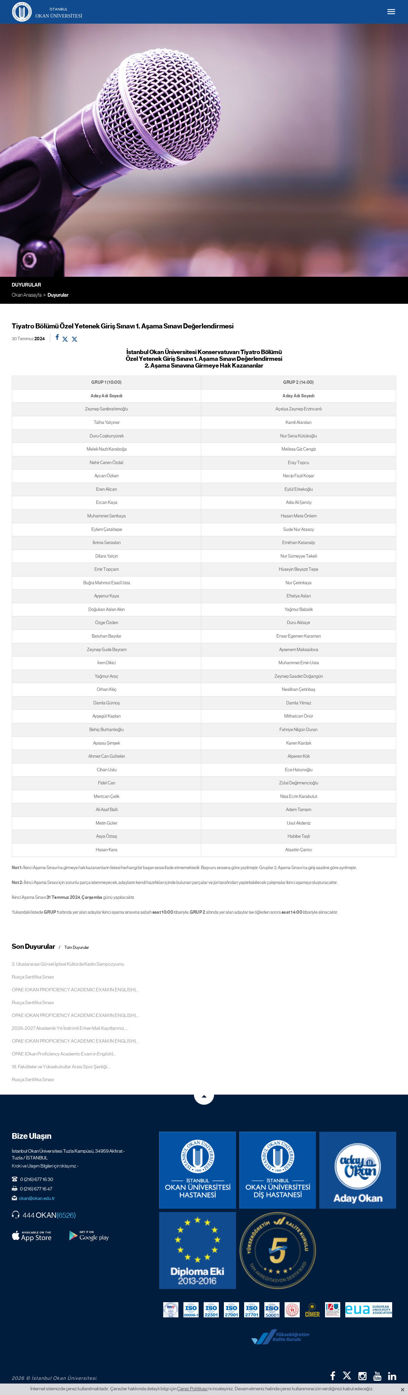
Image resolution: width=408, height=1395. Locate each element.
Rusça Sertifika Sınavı (33, 977)
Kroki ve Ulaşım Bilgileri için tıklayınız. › (45, 1166)
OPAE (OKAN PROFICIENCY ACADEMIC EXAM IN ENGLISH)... (75, 989)
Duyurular (58, 295)
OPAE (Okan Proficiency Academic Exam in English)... (64, 1053)
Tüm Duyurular (76, 947)
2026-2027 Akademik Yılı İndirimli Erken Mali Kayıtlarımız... (69, 1028)
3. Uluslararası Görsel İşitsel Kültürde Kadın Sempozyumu (68, 964)
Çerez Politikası (192, 1388)
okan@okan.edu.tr (37, 1198)
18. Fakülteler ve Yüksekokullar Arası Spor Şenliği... (61, 1066)
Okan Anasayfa (26, 295)
